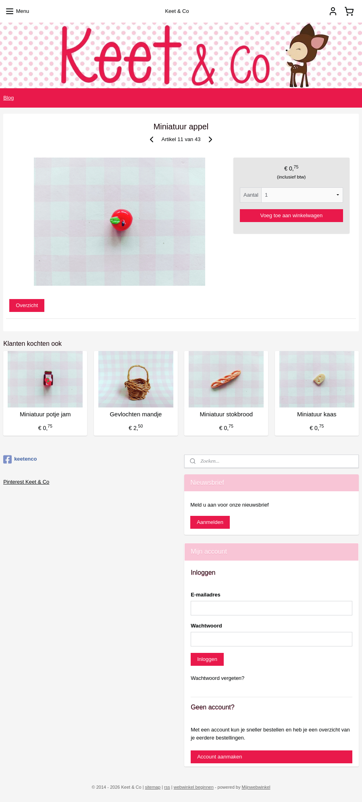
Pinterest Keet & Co (26, 482)
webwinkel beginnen (194, 787)
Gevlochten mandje (136, 414)
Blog (8, 98)
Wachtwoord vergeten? (217, 678)
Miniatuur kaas (317, 414)
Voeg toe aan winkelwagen (291, 215)
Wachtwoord (206, 626)
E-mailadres (206, 595)
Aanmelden (210, 522)
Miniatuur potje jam (45, 414)
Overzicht (27, 305)
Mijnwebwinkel (256, 787)
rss (167, 787)
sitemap (153, 787)
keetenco (20, 459)
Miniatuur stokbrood (226, 414)
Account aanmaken (219, 757)
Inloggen (207, 659)
